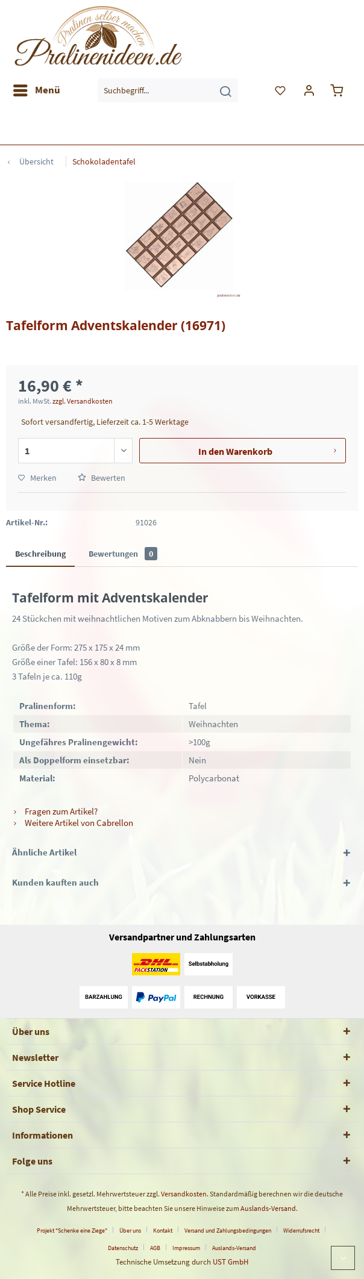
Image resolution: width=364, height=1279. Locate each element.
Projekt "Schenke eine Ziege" (72, 1230)
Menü (36, 88)
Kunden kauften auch (55, 882)
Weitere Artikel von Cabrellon (72, 822)
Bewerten (101, 477)
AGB (155, 1248)
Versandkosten (184, 1193)
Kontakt (162, 1230)
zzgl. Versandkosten (82, 400)
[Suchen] (225, 90)
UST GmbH (230, 1262)
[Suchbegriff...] (168, 90)
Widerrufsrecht (301, 1230)
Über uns (130, 1230)
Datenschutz (123, 1248)
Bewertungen (123, 553)
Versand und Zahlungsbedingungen (227, 1230)
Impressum (186, 1248)
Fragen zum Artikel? (55, 811)
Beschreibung (40, 553)
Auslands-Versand (268, 1208)
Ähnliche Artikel (44, 852)
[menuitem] (36, 90)
